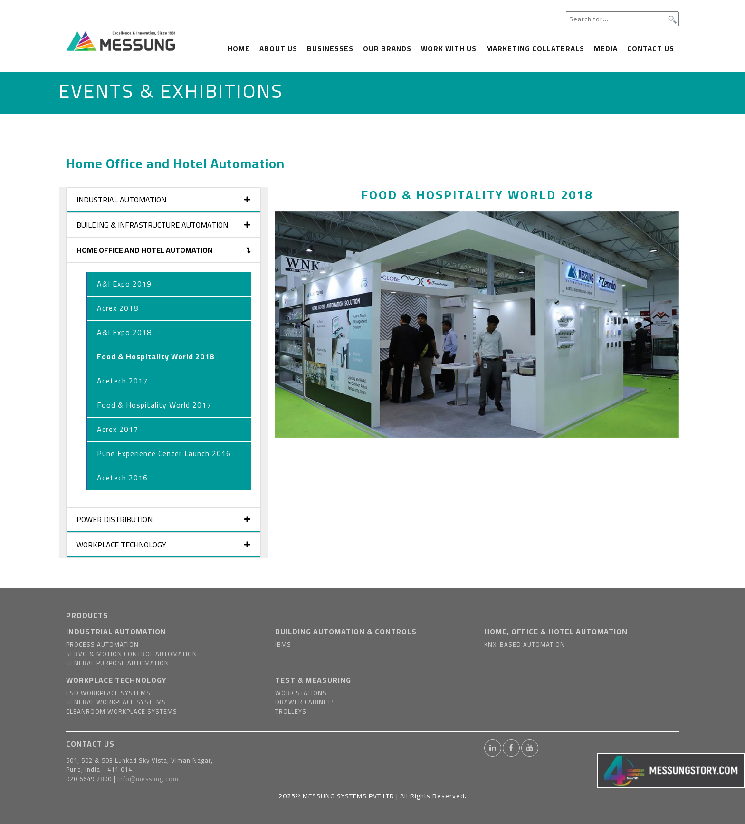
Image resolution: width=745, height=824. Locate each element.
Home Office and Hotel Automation (163, 250)
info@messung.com (148, 779)
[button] (305, 324)
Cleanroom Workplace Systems (121, 711)
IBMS (283, 644)
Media (606, 49)
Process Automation (102, 644)
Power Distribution (163, 519)
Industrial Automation (163, 199)
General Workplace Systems (116, 702)
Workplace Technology (163, 544)
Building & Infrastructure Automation (163, 225)
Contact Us (650, 49)
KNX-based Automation (524, 644)
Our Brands (387, 49)
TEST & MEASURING (313, 680)
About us (278, 49)
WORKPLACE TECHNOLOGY (116, 680)
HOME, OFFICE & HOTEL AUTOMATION (556, 631)
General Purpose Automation (117, 663)
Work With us (449, 49)
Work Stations (301, 693)
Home (239, 49)
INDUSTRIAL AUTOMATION (116, 631)
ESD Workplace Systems (108, 693)
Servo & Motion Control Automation (131, 654)
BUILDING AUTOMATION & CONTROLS (346, 631)
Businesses (330, 49)
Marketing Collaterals (535, 49)
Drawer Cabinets (305, 702)
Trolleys (290, 711)
